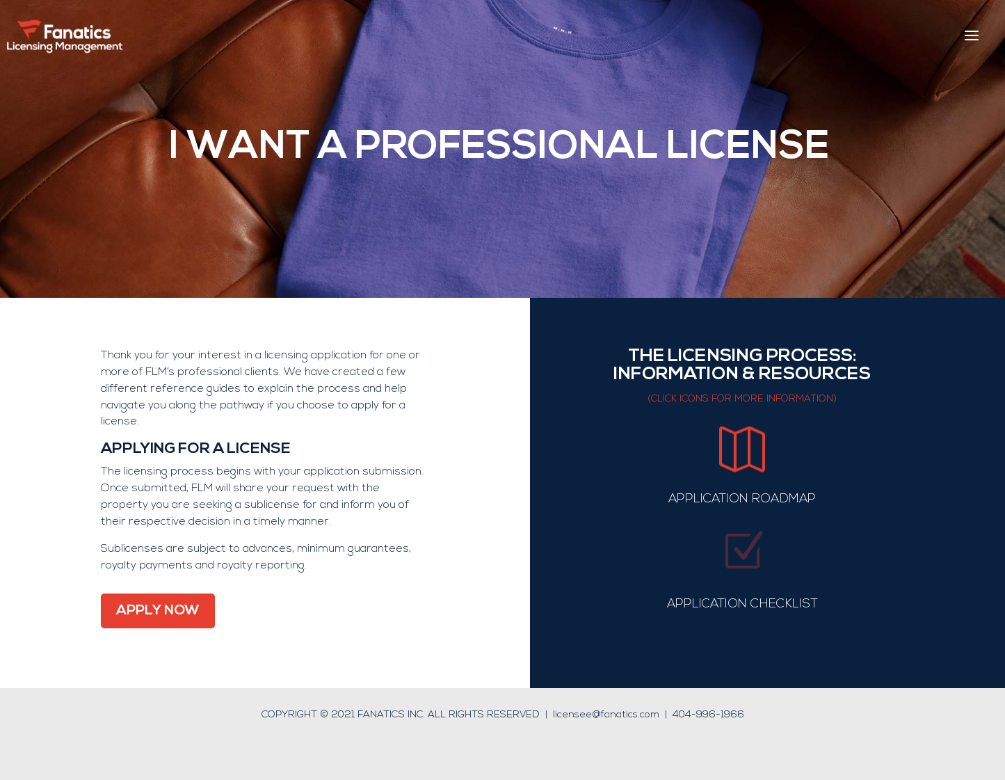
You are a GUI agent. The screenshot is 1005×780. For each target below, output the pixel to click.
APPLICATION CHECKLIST (742, 604)
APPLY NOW (158, 611)
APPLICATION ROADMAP (742, 499)
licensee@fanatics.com (606, 715)
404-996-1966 (708, 715)
